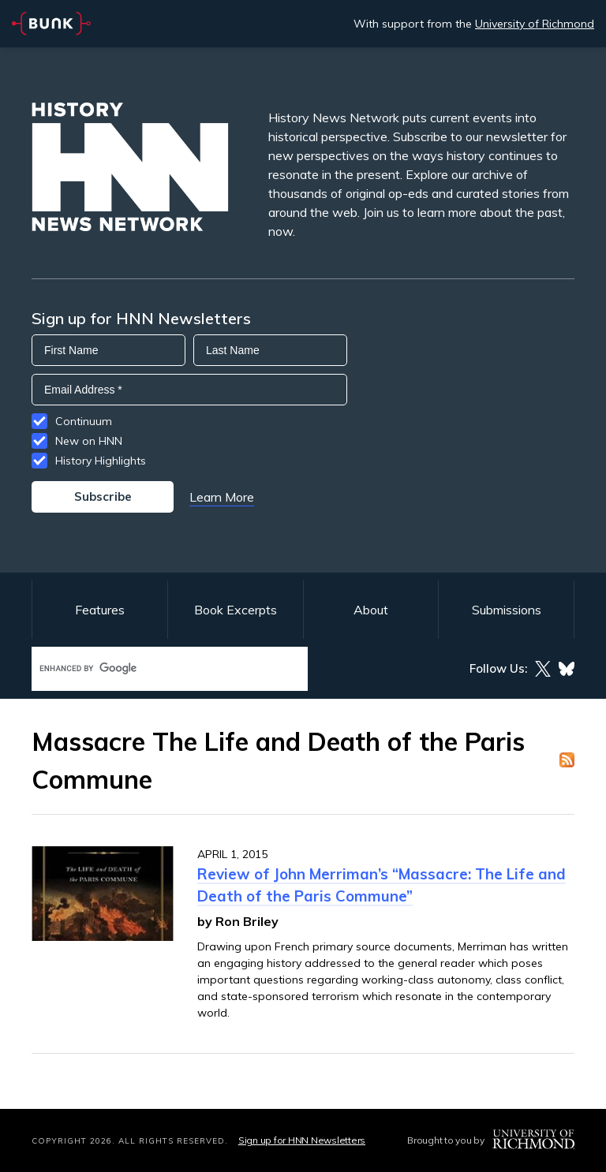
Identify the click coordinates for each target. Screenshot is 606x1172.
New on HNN (88, 441)
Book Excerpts (235, 610)
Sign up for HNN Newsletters (301, 1140)
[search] (153, 668)
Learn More (221, 497)
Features (100, 610)
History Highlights (100, 460)
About (371, 610)
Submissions (506, 610)
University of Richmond (534, 24)
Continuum (83, 421)
